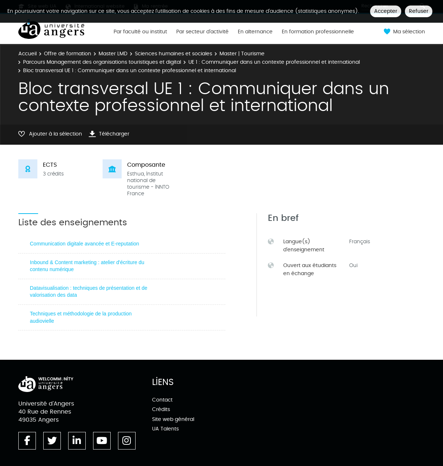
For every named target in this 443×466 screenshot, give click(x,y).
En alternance (255, 32)
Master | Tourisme (242, 54)
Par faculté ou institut (140, 32)
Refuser (418, 11)
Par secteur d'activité (202, 32)
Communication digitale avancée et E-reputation (84, 244)
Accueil (27, 54)
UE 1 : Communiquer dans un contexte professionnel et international (274, 62)
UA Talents (165, 429)
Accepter (385, 11)
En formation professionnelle (318, 32)
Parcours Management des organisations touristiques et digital (102, 62)
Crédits (161, 409)
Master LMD (113, 54)
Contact (162, 400)
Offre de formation (67, 54)
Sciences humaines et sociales (173, 54)
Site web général (173, 419)
